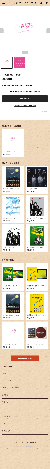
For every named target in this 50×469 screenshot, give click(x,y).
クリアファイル (7, 416)
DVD (4, 373)
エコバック (6, 431)
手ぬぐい (5, 402)
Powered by (25, 446)
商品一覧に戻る (25, 358)
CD (3, 409)
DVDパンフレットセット (10, 388)
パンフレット (6, 380)
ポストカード (6, 395)
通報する (45, 111)
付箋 (3, 424)
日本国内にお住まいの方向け (25, 106)
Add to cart (25, 98)
